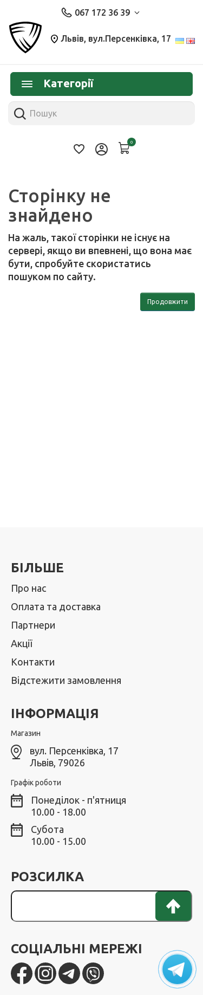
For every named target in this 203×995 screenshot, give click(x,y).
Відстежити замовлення (66, 680)
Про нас (28, 588)
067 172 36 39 (100, 12)
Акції (21, 643)
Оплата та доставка (56, 606)
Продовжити (167, 301)
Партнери (33, 624)
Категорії (57, 83)
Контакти (33, 661)
